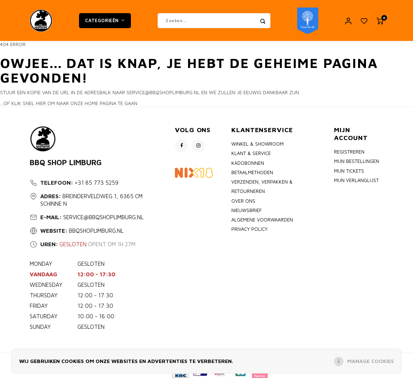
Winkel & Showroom (257, 144)
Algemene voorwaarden (262, 220)
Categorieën (105, 20)
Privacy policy (249, 229)
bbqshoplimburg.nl (96, 231)
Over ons (243, 201)
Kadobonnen (247, 163)
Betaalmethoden (252, 173)
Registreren (349, 152)
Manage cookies (370, 361)
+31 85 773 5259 (96, 183)
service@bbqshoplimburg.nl (103, 217)
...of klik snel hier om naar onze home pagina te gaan (68, 103)
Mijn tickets (349, 171)
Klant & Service (251, 154)
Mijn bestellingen (356, 161)
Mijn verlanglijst (356, 181)
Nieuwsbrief (246, 210)
